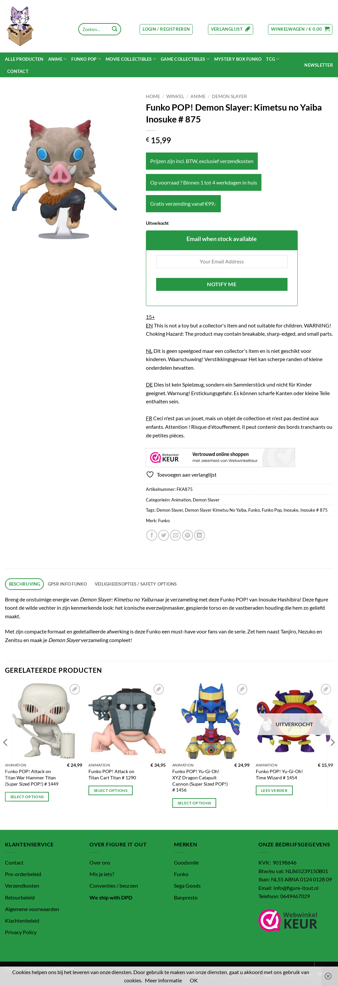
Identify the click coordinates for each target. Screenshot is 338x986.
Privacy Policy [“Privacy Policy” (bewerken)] (21, 932)
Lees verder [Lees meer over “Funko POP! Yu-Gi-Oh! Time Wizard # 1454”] (274, 790)
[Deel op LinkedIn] (199, 535)
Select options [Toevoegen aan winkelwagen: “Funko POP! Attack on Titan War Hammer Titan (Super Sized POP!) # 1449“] (27, 797)
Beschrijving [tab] (24, 584)
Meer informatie (163, 980)
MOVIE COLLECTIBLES (131, 59)
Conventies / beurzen (113, 885)
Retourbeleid (20, 897)
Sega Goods (187, 885)
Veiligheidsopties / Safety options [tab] (136, 584)
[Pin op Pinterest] (187, 535)
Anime (57, 59)
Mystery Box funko (237, 59)
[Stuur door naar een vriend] (175, 535)
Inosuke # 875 (314, 510)
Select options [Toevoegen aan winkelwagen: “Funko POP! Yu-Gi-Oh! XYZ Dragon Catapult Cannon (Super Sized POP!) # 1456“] (194, 803)
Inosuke (291, 510)
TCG (272, 59)
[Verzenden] (114, 29)
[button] (166, 29)
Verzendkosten (22, 885)
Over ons (99, 862)
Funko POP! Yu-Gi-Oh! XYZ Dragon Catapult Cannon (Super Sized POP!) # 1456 (200, 780)
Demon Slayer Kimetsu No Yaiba (215, 510)
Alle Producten (24, 59)
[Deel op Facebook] (151, 535)
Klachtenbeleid (22, 920)
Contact (17, 71)
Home (153, 96)
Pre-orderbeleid (23, 874)
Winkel (175, 96)
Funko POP (86, 59)
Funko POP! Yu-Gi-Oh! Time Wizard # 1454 (279, 774)
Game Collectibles (185, 59)
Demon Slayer (229, 96)
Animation (181, 499)
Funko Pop (272, 510)
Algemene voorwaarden (32, 909)
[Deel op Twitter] (163, 535)
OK (194, 980)
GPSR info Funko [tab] (67, 584)
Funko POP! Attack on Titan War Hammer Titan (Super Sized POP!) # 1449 (31, 777)
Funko (254, 510)
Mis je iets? (101, 874)
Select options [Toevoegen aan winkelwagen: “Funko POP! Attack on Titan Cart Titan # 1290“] (110, 790)
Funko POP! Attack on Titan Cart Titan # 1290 (112, 774)
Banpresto (186, 897)
